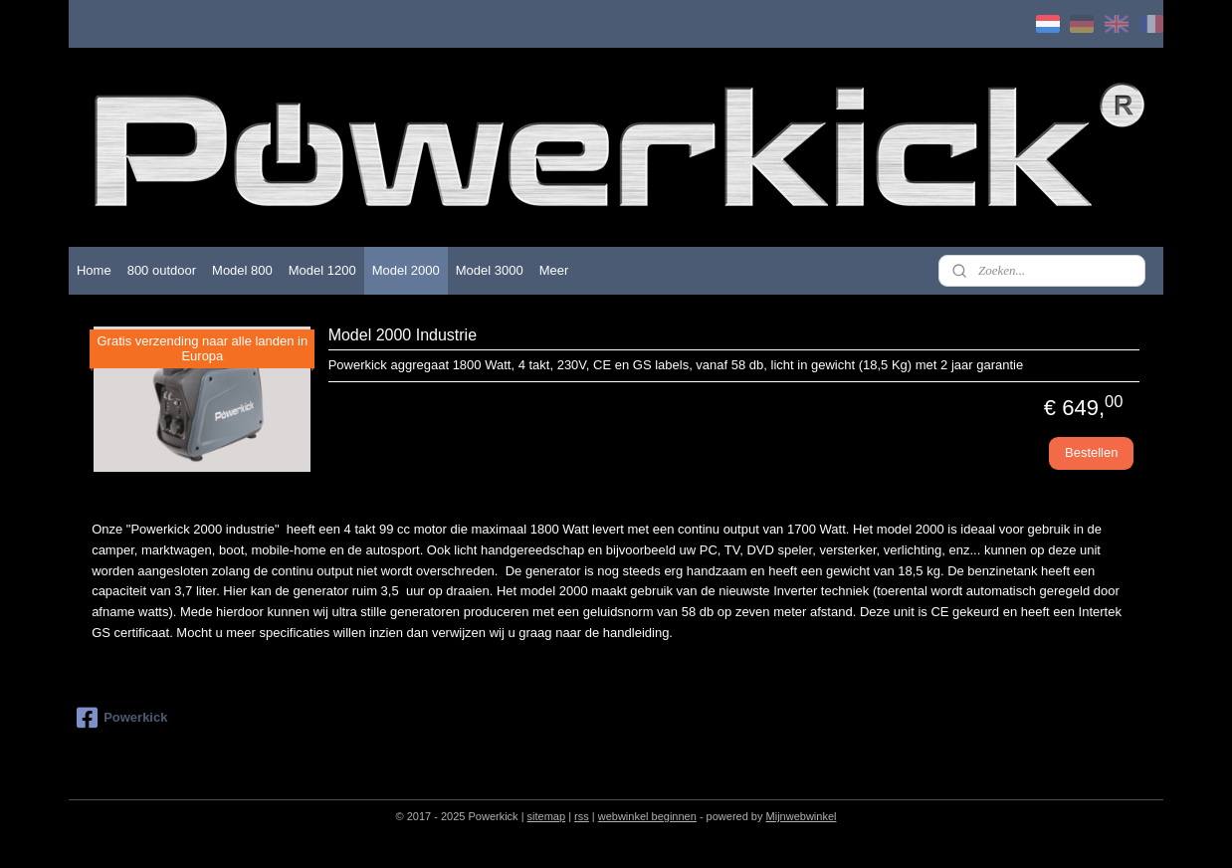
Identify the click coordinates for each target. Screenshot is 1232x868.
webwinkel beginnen (647, 816)
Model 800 (242, 270)
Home (94, 270)
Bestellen (1091, 452)
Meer (554, 270)
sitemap (546, 816)
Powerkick (122, 718)
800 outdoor (161, 270)
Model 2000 (406, 270)
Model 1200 (322, 270)
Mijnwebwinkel (801, 816)
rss (581, 816)
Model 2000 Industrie (402, 334)
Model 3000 (489, 270)
